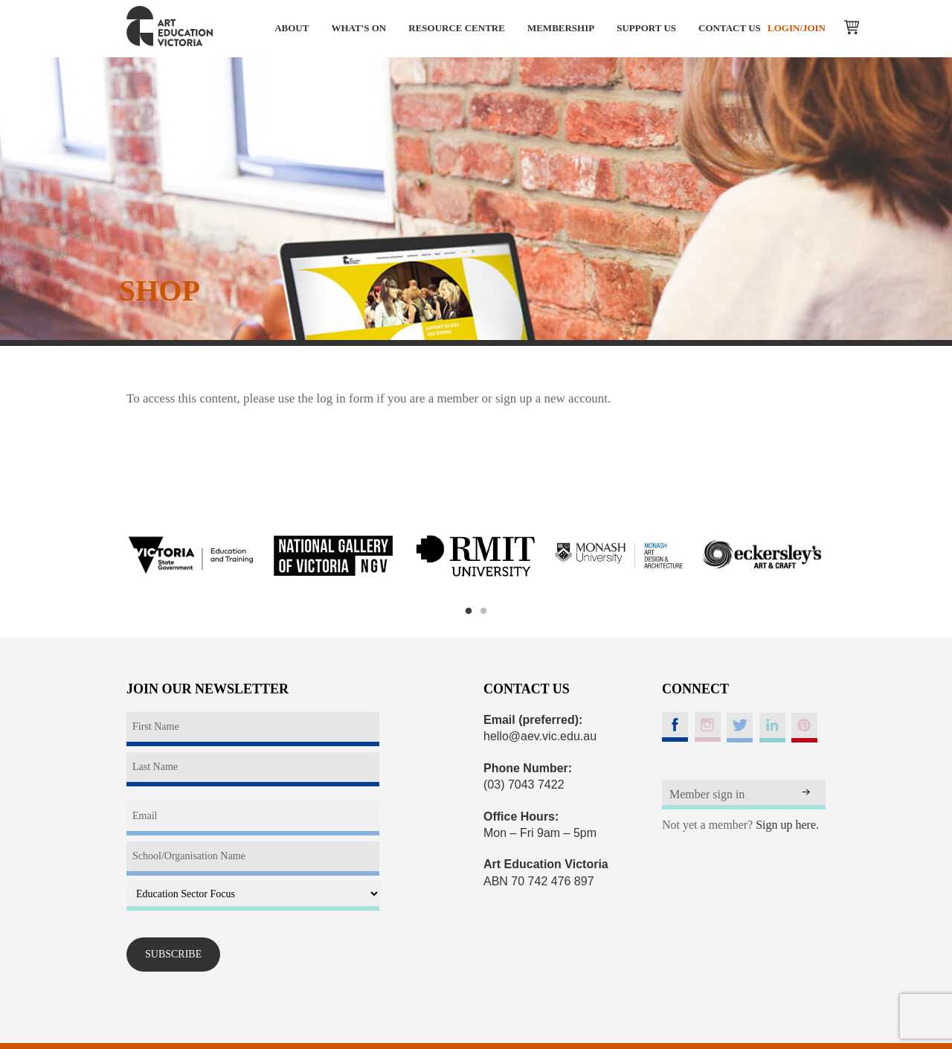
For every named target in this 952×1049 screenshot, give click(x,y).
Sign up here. (787, 824)
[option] (190, 556)
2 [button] (483, 611)
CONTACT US (729, 27)
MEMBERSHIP (560, 27)
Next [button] (844, 555)
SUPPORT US (646, 27)
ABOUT (291, 27)
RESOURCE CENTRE (456, 27)
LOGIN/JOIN (797, 27)
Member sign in (706, 794)
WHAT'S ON (358, 27)
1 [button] (468, 611)
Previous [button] (107, 555)
